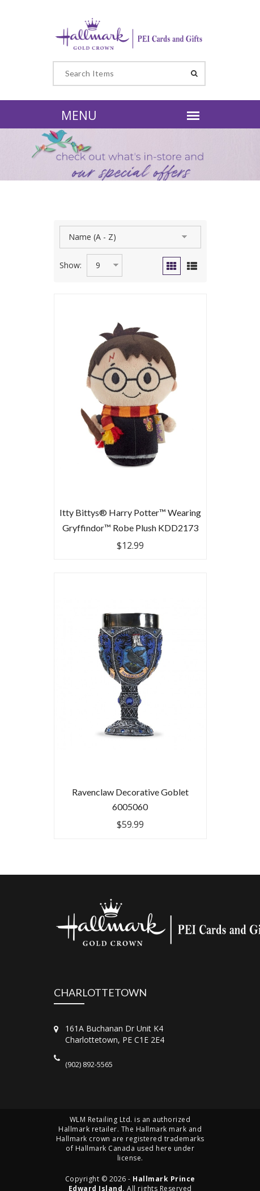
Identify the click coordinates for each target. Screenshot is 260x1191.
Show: (70, 265)
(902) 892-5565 (89, 1064)
